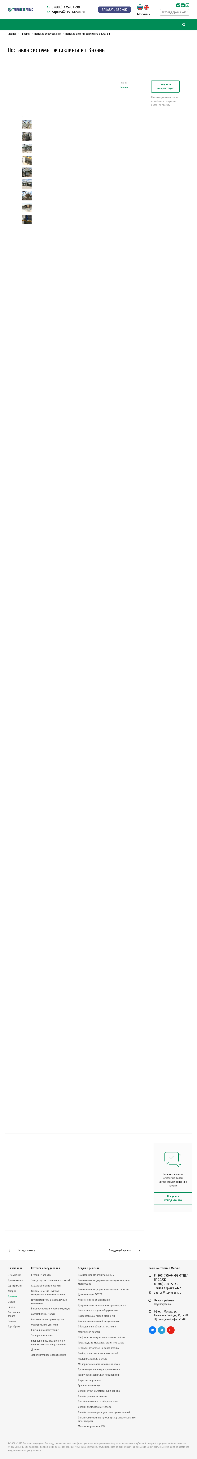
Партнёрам (14, 1326)
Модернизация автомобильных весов (99, 1364)
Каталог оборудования (45, 1268)
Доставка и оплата (14, 1314)
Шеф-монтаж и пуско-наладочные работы (101, 1337)
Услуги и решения (88, 1268)
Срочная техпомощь (89, 1385)
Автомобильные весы (43, 1314)
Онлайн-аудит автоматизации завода (99, 1390)
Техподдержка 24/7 (174, 12)
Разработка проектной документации (99, 1321)
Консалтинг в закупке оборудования (98, 1310)
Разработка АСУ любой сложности (96, 1315)
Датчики (35, 1349)
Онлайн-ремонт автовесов (92, 1396)
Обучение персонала (89, 1380)
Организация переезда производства (99, 1369)
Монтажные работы (89, 1332)
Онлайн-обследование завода (95, 1407)
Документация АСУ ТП (90, 1294)
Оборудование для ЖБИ (44, 1324)
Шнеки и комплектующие (45, 1330)
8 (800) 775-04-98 (65, 7)
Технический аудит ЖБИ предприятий (99, 1374)
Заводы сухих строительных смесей (50, 1280)
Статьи (11, 1301)
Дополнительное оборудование (48, 1354)
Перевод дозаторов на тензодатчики (98, 1348)
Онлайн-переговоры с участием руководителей (104, 1412)
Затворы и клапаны (42, 1335)
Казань (124, 87)
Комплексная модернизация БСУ (96, 1275)
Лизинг (11, 1307)
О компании (15, 1268)
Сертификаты (15, 1285)
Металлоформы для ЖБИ (91, 1426)
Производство (15, 1280)
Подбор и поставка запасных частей (98, 1353)
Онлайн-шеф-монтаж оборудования (98, 1401)
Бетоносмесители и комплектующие (50, 1308)
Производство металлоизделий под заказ (101, 1342)
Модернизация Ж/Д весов (92, 1358)
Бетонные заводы (41, 1275)
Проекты (12, 1296)
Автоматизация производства (47, 1319)
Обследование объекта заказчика (97, 1326)
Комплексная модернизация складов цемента (103, 1289)
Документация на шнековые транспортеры (102, 1305)
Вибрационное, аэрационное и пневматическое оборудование (48, 1342)
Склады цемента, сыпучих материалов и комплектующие (48, 1292)
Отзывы (12, 1321)
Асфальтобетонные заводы (46, 1285)
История (12, 1291)
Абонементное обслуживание (94, 1299)
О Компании (14, 1275)
